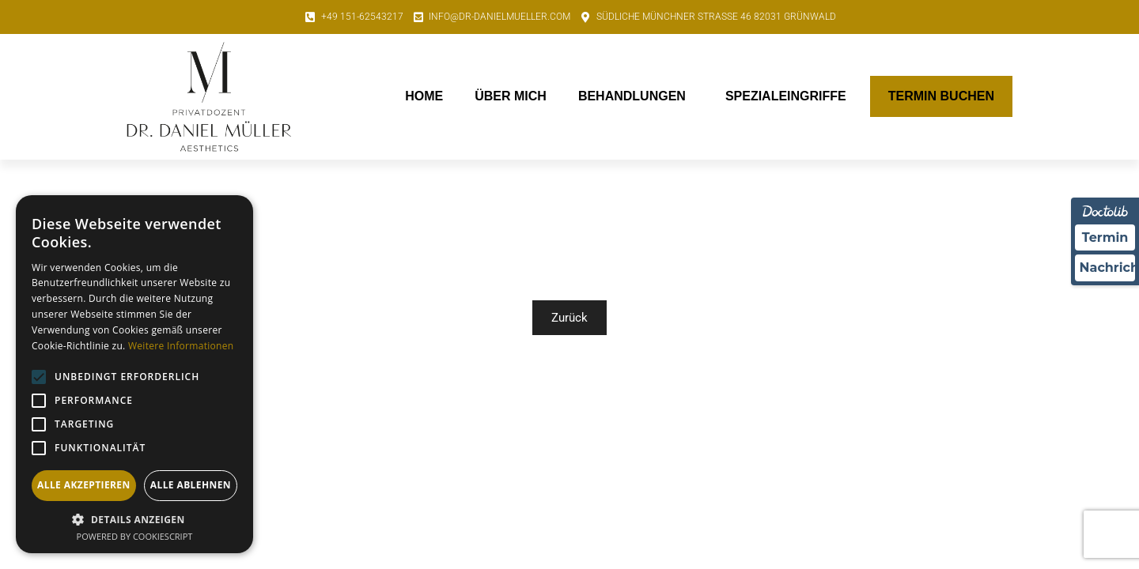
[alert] (134, 374)
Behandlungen (636, 96)
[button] (134, 518)
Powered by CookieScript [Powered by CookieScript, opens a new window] (135, 536)
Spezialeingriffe (789, 96)
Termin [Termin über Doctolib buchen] (1105, 237)
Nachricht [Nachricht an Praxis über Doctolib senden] (1107, 268)
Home (424, 96)
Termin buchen (941, 96)
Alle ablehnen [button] (190, 485)
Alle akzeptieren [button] (84, 485)
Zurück (569, 318)
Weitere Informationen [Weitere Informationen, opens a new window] (181, 345)
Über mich (511, 96)
